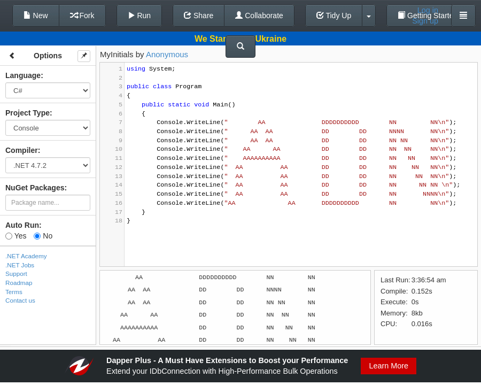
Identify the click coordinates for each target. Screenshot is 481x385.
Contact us (20, 300)
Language (23, 75)
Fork (82, 15)
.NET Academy (26, 255)
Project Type (27, 113)
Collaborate (259, 15)
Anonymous (167, 54)
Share (198, 15)
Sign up (425, 21)
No (43, 236)
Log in (427, 10)
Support (16, 273)
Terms (13, 291)
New (36, 15)
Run (139, 15)
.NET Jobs (19, 264)
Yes (15, 236)
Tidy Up (333, 15)
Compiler (21, 150)
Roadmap (19, 282)
